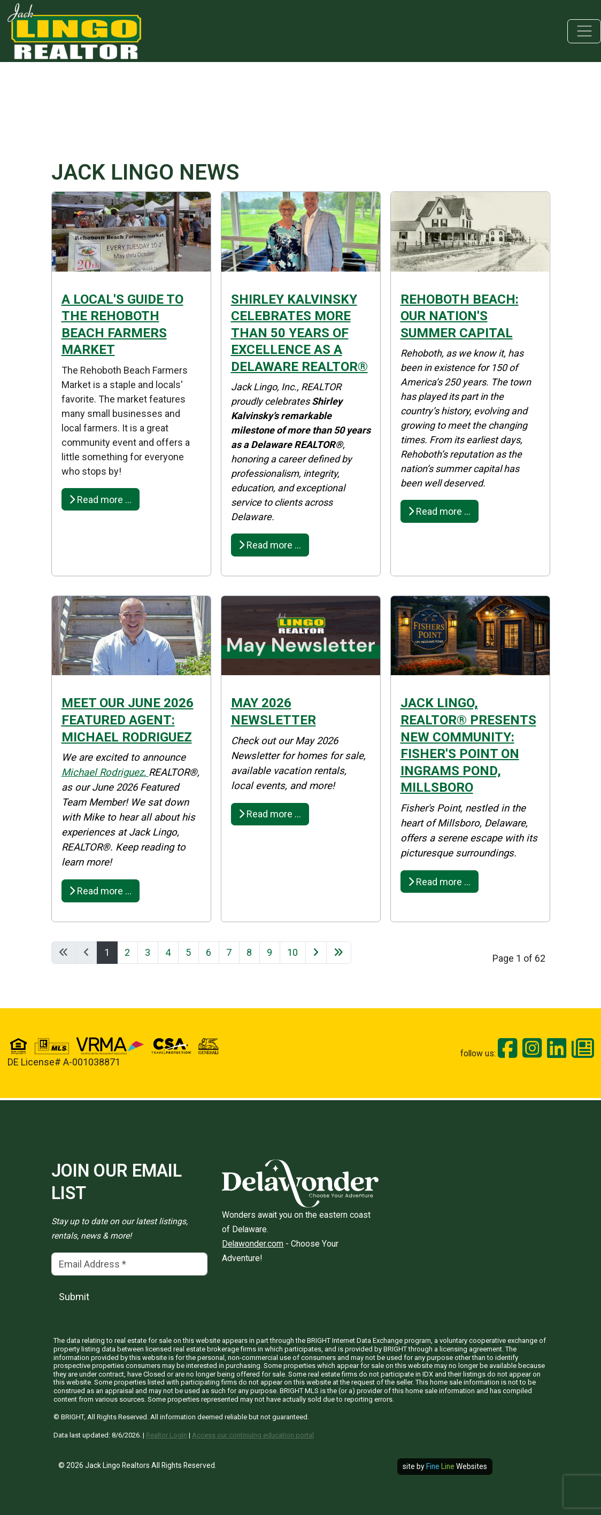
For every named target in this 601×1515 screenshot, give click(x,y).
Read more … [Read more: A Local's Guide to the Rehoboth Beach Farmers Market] (100, 499)
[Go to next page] (316, 952)
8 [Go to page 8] (249, 952)
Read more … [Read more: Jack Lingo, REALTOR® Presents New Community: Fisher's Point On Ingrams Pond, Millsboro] (439, 881)
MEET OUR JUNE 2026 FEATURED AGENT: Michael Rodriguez (127, 719)
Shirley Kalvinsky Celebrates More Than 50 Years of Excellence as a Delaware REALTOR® (299, 332)
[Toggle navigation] (584, 31)
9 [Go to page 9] (269, 952)
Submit (74, 1296)
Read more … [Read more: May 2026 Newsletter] (269, 814)
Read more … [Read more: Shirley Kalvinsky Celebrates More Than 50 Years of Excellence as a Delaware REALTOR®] (269, 545)
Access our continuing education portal (253, 1435)
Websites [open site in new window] (456, 1466)
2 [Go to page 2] (127, 952)
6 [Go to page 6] (208, 952)
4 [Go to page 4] (168, 952)
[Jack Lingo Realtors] (74, 30)
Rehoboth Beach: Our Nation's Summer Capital (459, 316)
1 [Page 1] (107, 952)
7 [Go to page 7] (229, 952)
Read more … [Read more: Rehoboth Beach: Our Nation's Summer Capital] (439, 511)
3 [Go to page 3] (147, 952)
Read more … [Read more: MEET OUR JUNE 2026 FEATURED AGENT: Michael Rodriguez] (100, 890)
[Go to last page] (338, 952)
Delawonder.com (252, 1244)
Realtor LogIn (166, 1435)
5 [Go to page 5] (188, 952)
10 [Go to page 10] (292, 952)
